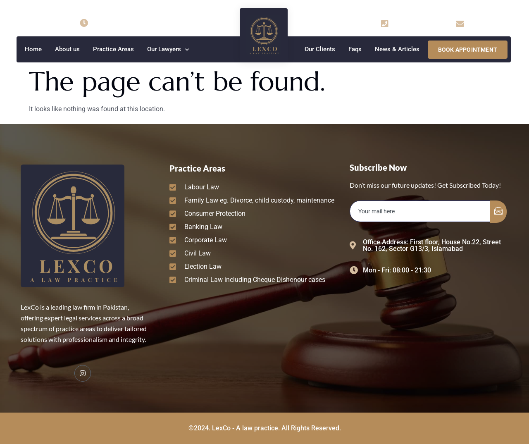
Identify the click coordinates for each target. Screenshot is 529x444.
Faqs (355, 49)
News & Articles (397, 49)
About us (67, 49)
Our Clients (320, 49)
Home (33, 49)
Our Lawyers (168, 49)
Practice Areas (113, 49)
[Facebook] (82, 373)
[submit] (498, 212)
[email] (420, 211)
